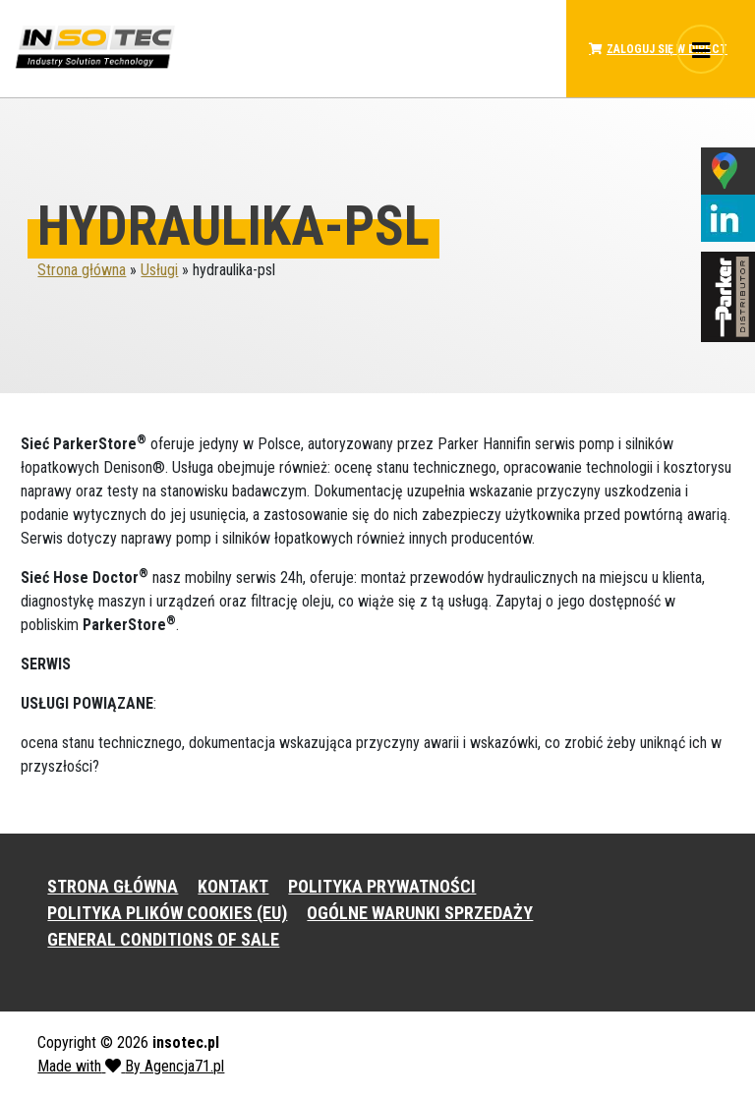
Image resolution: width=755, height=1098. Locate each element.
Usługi (159, 269)
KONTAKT (233, 886)
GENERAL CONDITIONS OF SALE (163, 939)
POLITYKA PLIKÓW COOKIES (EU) (167, 912)
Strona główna (81, 269)
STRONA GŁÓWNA (112, 886)
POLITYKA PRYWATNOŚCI (382, 886)
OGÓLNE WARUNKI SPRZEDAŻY (420, 912)
